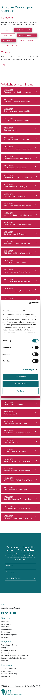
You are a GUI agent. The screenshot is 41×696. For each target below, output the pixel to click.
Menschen (5, 627)
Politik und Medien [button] (26, 40)
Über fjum (5, 621)
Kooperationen (6, 629)
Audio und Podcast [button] (23, 30)
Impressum (19, 686)
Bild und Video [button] (8, 35)
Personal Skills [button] (8, 40)
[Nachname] (20, 572)
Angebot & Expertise (9, 668)
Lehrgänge (5, 648)
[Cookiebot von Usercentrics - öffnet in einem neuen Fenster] (29, 303)
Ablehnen (20, 391)
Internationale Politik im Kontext (13, 658)
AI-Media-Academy (9, 650)
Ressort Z (5, 653)
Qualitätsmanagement (9, 634)
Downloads (5, 632)
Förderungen (6, 676)
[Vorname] (20, 565)
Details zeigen (28, 370)
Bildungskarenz (7, 671)
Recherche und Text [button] (10, 46)
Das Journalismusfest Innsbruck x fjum (15, 655)
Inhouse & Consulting (9, 674)
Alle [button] (6, 30)
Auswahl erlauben (20, 384)
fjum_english (6, 624)
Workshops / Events (9, 645)
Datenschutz (30, 686)
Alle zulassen (20, 377)
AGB (38, 686)
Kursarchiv (5, 661)
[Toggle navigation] (38, 692)
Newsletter (5, 637)
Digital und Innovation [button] (27, 35)
